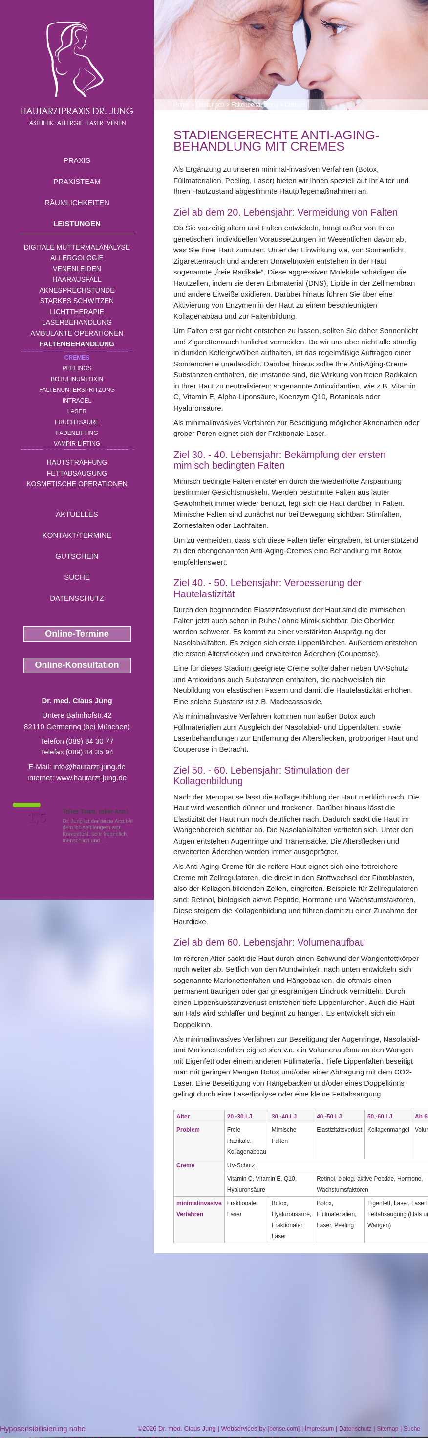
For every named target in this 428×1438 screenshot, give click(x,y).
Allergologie (77, 258)
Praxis (77, 160)
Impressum (319, 1428)
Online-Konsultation (77, 665)
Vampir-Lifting (77, 443)
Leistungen (77, 223)
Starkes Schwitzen (77, 301)
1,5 (36, 817)
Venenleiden (77, 269)
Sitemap (387, 1428)
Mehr (114, 840)
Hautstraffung (77, 462)
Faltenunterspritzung (77, 390)
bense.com (283, 1428)
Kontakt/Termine (77, 535)
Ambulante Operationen (76, 333)
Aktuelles (77, 514)
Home (181, 104)
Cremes (76, 357)
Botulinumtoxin (77, 379)
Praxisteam (77, 181)
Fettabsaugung (77, 473)
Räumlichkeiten (76, 202)
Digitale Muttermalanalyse (77, 247)
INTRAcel (77, 400)
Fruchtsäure (77, 422)
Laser (76, 411)
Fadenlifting (77, 433)
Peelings (76, 368)
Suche (77, 577)
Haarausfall (76, 279)
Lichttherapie (77, 312)
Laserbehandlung (77, 322)
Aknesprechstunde (76, 290)
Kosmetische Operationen (77, 484)
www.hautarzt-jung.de (91, 778)
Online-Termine (77, 634)
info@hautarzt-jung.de (89, 766)
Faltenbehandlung (77, 344)
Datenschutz (77, 598)
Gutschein (76, 556)
